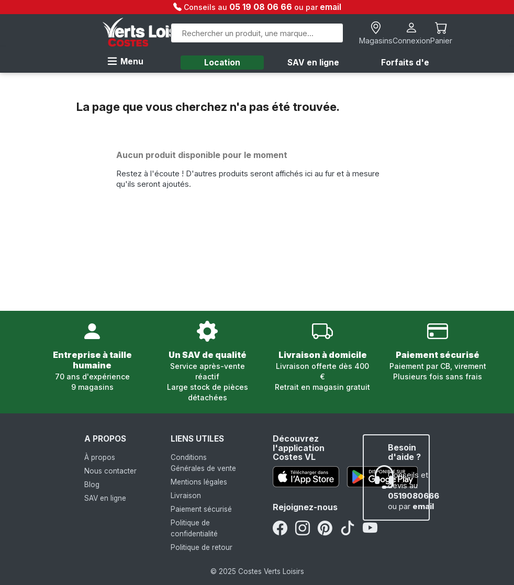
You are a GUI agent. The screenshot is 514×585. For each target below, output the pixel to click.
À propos (99, 457)
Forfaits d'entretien (422, 63)
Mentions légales (199, 482)
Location (222, 63)
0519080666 (413, 496)
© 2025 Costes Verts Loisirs (257, 571)
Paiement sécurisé (201, 509)
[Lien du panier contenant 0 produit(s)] (441, 33)
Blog (91, 484)
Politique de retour (201, 547)
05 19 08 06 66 (261, 7)
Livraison (186, 495)
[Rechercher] (257, 33)
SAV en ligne (313, 63)
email (330, 7)
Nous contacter (110, 471)
